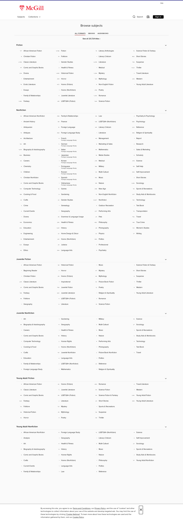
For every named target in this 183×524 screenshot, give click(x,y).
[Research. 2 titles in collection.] (148, 144)
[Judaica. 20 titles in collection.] (73, 245)
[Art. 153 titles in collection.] (35, 144)
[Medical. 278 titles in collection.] (110, 161)
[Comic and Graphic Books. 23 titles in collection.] (35, 287)
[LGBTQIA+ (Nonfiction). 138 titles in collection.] (110, 122)
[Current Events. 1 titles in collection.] (35, 466)
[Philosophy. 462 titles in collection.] (110, 222)
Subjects (21, 17)
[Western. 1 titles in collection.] (148, 390)
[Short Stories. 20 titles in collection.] (110, 401)
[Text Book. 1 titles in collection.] (148, 347)
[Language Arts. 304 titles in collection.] (73, 250)
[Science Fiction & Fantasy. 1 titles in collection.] (148, 265)
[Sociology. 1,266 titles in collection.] (148, 183)
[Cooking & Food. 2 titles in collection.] (35, 347)
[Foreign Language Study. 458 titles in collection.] (73, 133)
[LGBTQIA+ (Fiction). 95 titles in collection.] (73, 395)
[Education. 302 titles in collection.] (35, 228)
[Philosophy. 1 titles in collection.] (110, 460)
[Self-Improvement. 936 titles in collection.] (148, 172)
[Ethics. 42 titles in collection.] (35, 250)
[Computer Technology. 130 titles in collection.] (35, 189)
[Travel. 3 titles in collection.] (148, 352)
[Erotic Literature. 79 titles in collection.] (35, 84)
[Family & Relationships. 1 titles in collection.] (35, 96)
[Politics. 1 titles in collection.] (110, 358)
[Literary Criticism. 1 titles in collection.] (110, 56)
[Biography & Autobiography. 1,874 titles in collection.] (35, 149)
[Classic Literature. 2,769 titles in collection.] (35, 62)
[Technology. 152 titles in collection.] (148, 200)
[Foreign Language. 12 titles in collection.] (73, 127)
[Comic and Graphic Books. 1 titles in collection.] (35, 336)
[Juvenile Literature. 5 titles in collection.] (73, 390)
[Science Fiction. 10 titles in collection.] (110, 304)
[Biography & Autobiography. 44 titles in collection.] (35, 324)
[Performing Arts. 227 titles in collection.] (110, 211)
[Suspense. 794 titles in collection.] (148, 62)
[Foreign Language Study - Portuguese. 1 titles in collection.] (73, 166)
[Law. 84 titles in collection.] (110, 116)
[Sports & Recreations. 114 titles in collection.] (148, 189)
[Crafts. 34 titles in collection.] (35, 200)
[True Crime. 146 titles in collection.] (148, 222)
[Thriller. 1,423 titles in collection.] (148, 68)
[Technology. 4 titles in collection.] (148, 341)
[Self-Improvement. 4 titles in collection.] (148, 438)
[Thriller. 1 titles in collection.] (148, 282)
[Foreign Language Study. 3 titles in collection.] (35, 369)
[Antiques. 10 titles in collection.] (35, 133)
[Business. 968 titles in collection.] (35, 155)
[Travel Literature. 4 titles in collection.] (148, 384)
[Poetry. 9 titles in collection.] (73, 418)
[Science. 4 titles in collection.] (148, 432)
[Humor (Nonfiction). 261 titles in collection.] (73, 239)
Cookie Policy (78, 517)
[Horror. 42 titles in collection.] (35, 418)
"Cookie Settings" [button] (73, 514)
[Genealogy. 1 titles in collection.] (73, 205)
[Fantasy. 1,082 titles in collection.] (35, 101)
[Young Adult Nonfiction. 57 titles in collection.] (148, 460)
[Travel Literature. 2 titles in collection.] (148, 73)
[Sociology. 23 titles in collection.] (148, 443)
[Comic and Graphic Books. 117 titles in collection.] (35, 68)
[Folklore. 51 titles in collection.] (73, 56)
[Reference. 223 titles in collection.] (148, 127)
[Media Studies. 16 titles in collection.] (110, 155)
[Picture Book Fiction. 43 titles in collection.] (110, 282)
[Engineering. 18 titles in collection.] (35, 233)
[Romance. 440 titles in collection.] (110, 384)
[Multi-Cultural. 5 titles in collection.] (110, 324)
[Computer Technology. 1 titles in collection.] (35, 341)
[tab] (80, 33)
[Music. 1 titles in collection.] (110, 265)
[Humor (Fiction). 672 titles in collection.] (73, 84)
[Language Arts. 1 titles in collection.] (73, 466)
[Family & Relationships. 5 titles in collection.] (35, 364)
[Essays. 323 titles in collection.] (35, 245)
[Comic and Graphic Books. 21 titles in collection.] (35, 183)
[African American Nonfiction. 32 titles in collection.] (35, 116)
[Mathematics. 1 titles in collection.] (73, 369)
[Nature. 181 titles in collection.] (110, 183)
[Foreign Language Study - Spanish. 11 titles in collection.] (73, 177)
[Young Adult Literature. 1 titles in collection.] (148, 84)
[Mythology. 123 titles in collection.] (110, 79)
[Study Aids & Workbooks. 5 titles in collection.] (148, 336)
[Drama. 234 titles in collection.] (35, 73)
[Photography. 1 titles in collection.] (110, 347)
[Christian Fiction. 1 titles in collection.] (35, 276)
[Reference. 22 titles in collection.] (110, 364)
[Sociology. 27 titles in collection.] (148, 324)
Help (161, 3)
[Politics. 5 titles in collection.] (110, 466)
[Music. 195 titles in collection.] (110, 177)
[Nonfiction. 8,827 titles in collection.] (110, 200)
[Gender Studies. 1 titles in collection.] (73, 62)
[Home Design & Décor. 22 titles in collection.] (73, 233)
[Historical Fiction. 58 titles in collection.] (73, 265)
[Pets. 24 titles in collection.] (110, 217)
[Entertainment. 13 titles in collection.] (35, 239)
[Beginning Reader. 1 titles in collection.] (35, 270)
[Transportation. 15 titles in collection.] (148, 211)
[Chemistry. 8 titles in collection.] (35, 166)
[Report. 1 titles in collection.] (148, 138)
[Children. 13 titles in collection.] (35, 172)
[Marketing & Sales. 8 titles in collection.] (110, 144)
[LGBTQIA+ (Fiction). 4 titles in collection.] (73, 298)
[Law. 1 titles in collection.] (73, 471)
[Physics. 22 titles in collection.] (110, 233)
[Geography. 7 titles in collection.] (73, 211)
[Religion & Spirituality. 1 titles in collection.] (110, 293)
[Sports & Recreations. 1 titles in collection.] (148, 330)
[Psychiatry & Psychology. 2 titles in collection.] (148, 116)
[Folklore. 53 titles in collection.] (35, 406)
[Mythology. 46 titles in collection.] (110, 276)
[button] (137, 17)
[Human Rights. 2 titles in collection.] (73, 341)
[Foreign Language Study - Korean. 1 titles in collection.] (73, 161)
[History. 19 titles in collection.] (73, 336)
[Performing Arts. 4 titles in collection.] (110, 341)
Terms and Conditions (81, 508)
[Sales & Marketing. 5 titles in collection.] (148, 149)
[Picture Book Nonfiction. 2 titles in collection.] (110, 352)
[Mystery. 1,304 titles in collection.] (110, 73)
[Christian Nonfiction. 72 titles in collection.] (35, 177)
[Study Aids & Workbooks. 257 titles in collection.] (148, 194)
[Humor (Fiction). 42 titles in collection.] (73, 384)
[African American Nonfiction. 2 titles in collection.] (35, 432)
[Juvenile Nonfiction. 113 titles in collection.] (73, 352)
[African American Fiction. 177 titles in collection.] (35, 51)
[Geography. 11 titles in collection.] (73, 324)
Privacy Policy (100, 508)
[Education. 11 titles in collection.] (35, 358)
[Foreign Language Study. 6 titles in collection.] (73, 432)
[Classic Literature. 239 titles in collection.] (35, 282)
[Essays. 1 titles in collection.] (35, 90)
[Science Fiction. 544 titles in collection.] (110, 101)
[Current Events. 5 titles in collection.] (35, 211)
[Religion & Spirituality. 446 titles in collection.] (148, 133)
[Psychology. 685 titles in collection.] (148, 122)
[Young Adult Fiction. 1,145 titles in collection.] (148, 395)
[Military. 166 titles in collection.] (110, 166)
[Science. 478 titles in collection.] (148, 161)
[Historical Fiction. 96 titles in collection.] (35, 412)
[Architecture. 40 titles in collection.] (35, 138)
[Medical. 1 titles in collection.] (110, 68)
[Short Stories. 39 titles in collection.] (148, 270)
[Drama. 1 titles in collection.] (35, 217)
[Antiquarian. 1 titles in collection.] (35, 127)
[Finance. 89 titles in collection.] (73, 122)
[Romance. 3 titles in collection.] (110, 298)
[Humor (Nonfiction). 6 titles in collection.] (73, 347)
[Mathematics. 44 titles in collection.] (110, 149)
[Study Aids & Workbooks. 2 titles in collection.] (148, 455)
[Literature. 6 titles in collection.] (73, 304)
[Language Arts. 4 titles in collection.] (73, 358)
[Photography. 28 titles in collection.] (110, 228)
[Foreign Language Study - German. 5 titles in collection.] (73, 144)
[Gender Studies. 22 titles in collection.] (73, 200)
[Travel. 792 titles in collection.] (148, 217)
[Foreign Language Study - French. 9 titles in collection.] (73, 138)
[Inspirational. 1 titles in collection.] (73, 282)
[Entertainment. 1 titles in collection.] (35, 79)
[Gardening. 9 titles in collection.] (73, 194)
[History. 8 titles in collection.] (73, 449)
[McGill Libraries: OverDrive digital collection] (32, 8)
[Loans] (148, 17)
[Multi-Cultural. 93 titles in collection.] (110, 172)
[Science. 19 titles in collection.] (148, 319)
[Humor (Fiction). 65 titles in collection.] (73, 276)
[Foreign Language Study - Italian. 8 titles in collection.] (73, 149)
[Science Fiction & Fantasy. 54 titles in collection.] (110, 395)
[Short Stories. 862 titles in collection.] (148, 56)
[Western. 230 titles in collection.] (148, 79)
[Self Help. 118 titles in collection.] (148, 166)
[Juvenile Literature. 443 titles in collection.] (73, 293)
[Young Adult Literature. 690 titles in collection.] (148, 401)
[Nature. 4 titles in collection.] (110, 336)
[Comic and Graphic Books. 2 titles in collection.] (35, 455)
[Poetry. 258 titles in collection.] (110, 90)
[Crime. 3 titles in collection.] (35, 205)
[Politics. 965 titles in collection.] (110, 239)
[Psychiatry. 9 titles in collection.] (110, 250)
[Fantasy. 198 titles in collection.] (35, 293)
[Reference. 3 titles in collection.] (110, 471)
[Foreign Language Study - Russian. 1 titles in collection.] (73, 172)
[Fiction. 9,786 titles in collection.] (73, 51)
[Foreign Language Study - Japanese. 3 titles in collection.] (73, 155)
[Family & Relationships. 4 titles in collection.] (35, 471)
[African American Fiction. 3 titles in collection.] (35, 384)
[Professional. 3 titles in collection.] (110, 245)
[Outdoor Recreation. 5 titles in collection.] (110, 205)
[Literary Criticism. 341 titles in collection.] (110, 127)
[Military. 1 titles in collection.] (110, 319)
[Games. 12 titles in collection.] (73, 189)
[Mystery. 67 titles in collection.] (110, 270)
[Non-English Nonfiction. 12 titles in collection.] (110, 194)
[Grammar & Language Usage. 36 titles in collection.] (73, 217)
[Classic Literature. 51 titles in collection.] (35, 390)
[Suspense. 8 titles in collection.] (148, 276)
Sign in (158, 17)
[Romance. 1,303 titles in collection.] (110, 96)
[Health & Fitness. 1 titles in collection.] (73, 330)
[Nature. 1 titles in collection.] (110, 455)
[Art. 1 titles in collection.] (35, 319)
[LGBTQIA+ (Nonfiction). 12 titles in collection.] (110, 432)
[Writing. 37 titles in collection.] (148, 233)
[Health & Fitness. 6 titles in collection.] (73, 443)
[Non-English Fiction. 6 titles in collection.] (110, 84)
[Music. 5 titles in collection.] (110, 330)
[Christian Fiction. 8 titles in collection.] (35, 56)
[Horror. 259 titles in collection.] (73, 79)
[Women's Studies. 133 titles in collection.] (148, 228)
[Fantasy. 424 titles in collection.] (35, 401)
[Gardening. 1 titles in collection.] (73, 319)
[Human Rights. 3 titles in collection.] (73, 455)
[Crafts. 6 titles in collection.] (35, 352)
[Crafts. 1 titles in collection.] (35, 460)
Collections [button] (34, 17)
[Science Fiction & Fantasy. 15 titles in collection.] (148, 51)
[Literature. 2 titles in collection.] (73, 401)
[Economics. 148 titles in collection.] (35, 222)
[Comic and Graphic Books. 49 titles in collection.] (35, 395)
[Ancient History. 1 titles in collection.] (35, 122)
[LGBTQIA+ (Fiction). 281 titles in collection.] (73, 101)
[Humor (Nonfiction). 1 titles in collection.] (73, 90)
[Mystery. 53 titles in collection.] (73, 406)
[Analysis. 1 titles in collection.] (35, 438)
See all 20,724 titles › (91, 39)
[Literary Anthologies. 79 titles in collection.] (110, 51)
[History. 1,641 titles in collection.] (73, 228)
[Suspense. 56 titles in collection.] (110, 412)
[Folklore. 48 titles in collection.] (35, 298)
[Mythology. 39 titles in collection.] (73, 412)
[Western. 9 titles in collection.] (148, 287)
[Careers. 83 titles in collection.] (35, 161)
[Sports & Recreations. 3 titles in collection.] (148, 449)
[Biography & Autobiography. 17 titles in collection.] (35, 449)
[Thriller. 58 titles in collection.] (110, 418)
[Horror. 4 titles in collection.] (73, 270)
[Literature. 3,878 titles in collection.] (110, 62)
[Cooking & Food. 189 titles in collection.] (35, 194)
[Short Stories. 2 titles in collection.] (148, 177)
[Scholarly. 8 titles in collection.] (148, 155)
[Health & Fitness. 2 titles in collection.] (73, 68)
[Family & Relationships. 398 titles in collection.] (73, 116)
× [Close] (140, 510)
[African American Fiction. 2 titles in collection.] (35, 265)
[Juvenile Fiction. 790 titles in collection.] (73, 287)
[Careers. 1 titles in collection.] (35, 330)
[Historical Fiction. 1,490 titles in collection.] (73, 73)
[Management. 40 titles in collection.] (110, 138)
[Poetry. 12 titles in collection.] (110, 287)
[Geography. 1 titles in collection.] (35, 304)
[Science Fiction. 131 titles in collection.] (110, 390)
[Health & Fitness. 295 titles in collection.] (73, 222)
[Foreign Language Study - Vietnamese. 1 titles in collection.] (73, 183)
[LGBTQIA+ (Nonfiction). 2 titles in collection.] (73, 364)
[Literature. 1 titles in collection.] (110, 133)
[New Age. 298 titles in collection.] (110, 189)
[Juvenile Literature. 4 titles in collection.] (73, 96)
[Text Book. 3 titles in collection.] (148, 205)
